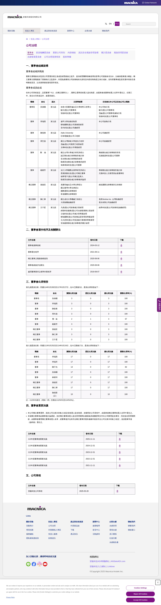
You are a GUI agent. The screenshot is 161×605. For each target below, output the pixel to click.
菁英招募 (29, 530)
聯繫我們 (131, 526)
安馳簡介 (29, 526)
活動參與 (96, 534)
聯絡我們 (105, 31)
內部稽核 (72, 52)
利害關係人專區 (54, 530)
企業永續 (88, 31)
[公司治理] (44, 39)
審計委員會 (106, 52)
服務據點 (29, 534)
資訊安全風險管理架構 (88, 52)
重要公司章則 (59, 52)
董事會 (30, 52)
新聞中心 (70, 31)
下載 (72, 530)
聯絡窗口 (131, 530)
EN (110, 24)
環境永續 (113, 530)
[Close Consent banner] (157, 582)
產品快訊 (74, 534)
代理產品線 (75, 526)
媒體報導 (96, 526)
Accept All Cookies (140, 600)
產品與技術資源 (50, 31)
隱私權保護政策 (32, 538)
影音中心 (96, 530)
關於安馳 (11, 31)
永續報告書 (113, 542)
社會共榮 (113, 538)
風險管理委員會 (121, 52)
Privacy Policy (10, 597)
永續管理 (113, 526)
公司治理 (52, 526)
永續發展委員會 (34, 57)
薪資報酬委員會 (43, 52)
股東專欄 (67, 57)
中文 (117, 24)
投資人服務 (52, 534)
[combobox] (139, 24)
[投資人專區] (34, 39)
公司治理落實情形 (52, 57)
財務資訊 (52, 538)
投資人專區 (29, 31)
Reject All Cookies (140, 594)
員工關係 (113, 534)
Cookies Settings (140, 588)
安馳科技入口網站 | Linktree (102, 566)
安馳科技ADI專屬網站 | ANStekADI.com (107, 561)
